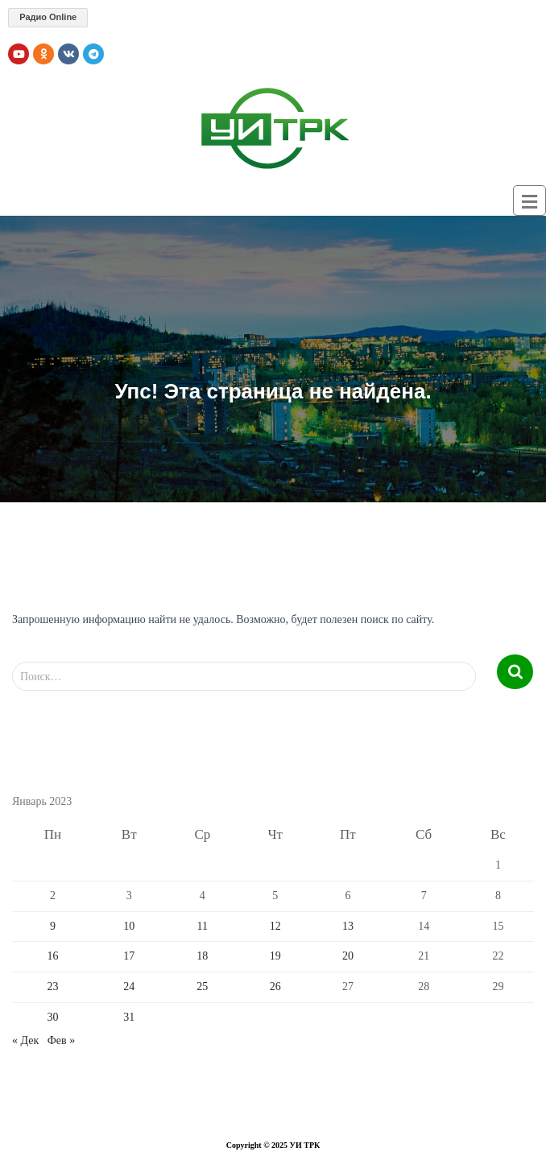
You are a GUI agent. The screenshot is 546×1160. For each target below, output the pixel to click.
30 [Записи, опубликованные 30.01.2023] (52, 1017)
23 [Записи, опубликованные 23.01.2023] (52, 986)
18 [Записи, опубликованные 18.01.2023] (202, 956)
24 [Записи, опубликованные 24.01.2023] (128, 986)
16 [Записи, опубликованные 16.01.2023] (52, 956)
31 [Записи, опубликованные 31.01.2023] (128, 1017)
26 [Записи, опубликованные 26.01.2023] (275, 986)
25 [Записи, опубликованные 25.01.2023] (202, 986)
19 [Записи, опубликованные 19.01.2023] (275, 956)
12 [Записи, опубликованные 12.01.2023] (275, 926)
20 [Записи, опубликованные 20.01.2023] (348, 956)
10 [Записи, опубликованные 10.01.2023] (128, 926)
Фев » (61, 1040)
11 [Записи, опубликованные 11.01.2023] (202, 926)
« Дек (25, 1040)
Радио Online (48, 17)
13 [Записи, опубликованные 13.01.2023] (348, 926)
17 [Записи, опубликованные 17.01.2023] (128, 956)
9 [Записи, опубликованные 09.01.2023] (53, 926)
